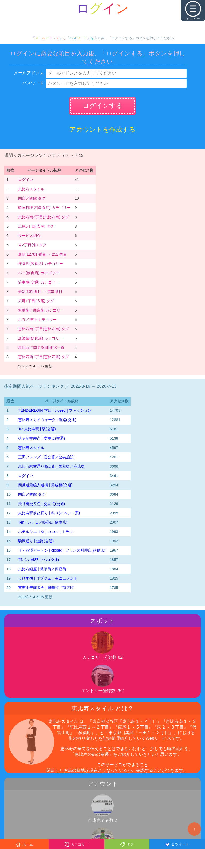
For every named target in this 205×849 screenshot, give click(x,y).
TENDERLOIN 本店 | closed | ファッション (54, 410)
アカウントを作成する (102, 129)
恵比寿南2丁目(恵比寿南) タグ (43, 217)
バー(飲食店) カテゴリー (38, 273)
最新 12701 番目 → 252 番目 (42, 254)
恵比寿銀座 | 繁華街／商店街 (42, 569)
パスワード (33, 83)
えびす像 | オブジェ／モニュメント (47, 578)
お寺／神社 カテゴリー (37, 319)
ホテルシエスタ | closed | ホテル (45, 531)
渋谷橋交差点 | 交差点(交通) (41, 504)
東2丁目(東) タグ (32, 245)
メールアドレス (29, 73)
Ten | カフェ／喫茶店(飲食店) (43, 522)
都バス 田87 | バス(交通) (38, 559)
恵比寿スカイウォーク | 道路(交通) (47, 420)
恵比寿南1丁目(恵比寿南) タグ (43, 329)
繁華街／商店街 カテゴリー (41, 310)
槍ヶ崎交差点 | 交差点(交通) (41, 438)
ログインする (102, 105)
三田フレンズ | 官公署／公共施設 (46, 457)
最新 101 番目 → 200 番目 (40, 291)
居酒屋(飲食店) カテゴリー (40, 338)
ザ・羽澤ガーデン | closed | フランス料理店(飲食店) (61, 550)
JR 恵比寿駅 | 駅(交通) (37, 429)
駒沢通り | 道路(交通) (36, 541)
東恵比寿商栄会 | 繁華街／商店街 (46, 587)
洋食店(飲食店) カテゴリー (40, 263)
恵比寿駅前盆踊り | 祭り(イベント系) (49, 513)
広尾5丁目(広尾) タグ (36, 226)
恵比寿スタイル (31, 189)
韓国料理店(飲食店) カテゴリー (44, 207)
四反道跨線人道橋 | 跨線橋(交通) (45, 485)
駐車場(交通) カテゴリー (38, 282)
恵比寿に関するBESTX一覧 (41, 347)
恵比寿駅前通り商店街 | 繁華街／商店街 (51, 466)
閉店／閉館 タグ (31, 198)
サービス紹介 (29, 235)
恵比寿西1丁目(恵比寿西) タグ (43, 357)
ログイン (25, 179)
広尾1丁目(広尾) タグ (36, 301)
